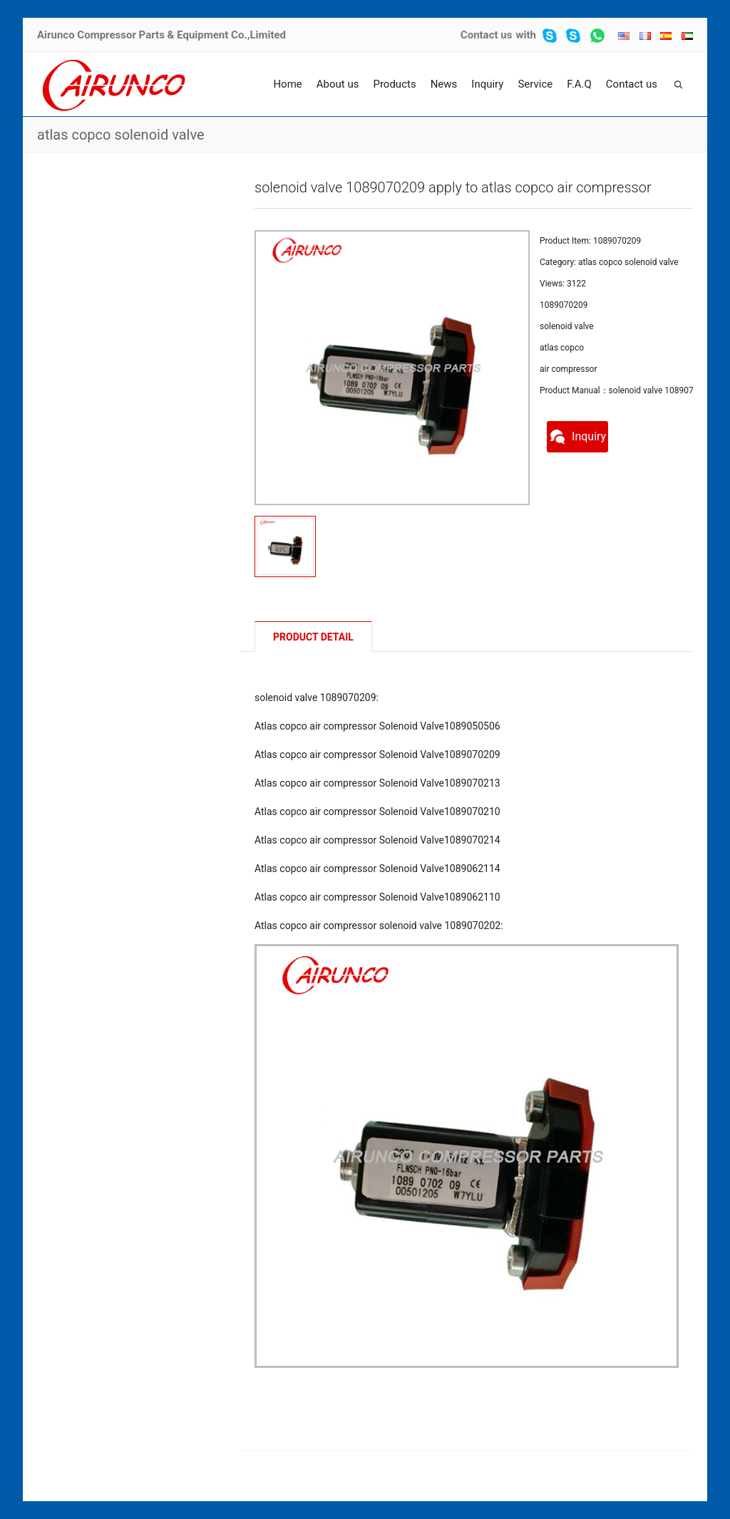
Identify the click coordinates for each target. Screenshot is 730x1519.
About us (338, 84)
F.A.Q (579, 84)
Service (535, 84)
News (444, 84)
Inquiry (487, 84)
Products (394, 84)
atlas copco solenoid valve (121, 134)
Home (287, 84)
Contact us (487, 34)
